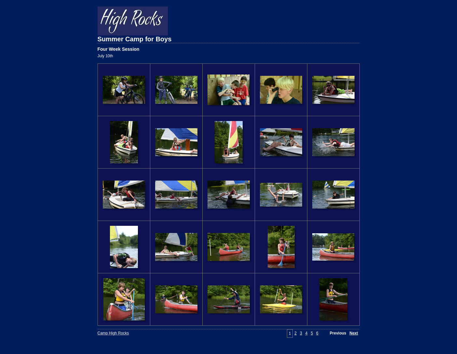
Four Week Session (119, 49)
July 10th (105, 56)
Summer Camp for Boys (135, 39)
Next (353, 333)
